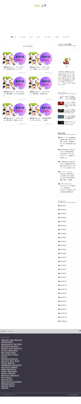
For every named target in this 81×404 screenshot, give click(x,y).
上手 (40, 5)
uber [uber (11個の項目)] (15, 344)
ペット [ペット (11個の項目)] (12, 361)
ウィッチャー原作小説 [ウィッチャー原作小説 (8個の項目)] (13, 350)
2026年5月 (63, 205)
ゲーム (38, 37)
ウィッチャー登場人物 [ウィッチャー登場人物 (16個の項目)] (6, 352)
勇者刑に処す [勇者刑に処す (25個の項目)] (15, 367)
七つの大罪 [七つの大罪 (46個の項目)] (4, 363)
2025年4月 (63, 225)
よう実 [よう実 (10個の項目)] (12, 348)
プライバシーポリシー (8, 394)
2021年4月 (63, 269)
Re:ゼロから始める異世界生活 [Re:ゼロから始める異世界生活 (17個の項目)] (7, 342)
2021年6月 (63, 261)
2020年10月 (63, 289)
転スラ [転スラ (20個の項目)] (4, 377)
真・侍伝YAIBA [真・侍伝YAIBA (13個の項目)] (12, 373)
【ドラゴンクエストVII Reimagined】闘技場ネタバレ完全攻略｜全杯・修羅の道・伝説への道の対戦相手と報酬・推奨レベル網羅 (67, 175)
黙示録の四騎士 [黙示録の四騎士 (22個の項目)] (5, 388)
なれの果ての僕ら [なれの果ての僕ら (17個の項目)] (15, 346)
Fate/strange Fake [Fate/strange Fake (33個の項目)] (5, 340)
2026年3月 (63, 213)
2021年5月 (63, 265)
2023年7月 (63, 241)
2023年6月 (63, 245)
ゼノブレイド (66, 37)
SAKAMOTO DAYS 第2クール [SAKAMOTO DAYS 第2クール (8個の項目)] (7, 344)
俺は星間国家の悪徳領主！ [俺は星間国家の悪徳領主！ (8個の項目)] (7, 365)
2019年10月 (63, 321)
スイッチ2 (22, 37)
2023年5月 (63, 249)
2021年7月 (63, 257)
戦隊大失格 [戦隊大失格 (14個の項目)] (4, 371)
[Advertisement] (40, 23)
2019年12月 (63, 313)
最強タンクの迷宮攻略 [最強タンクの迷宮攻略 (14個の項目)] (12, 371)
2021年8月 (63, 253)
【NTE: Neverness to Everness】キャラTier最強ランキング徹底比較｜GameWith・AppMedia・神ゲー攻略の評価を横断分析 (68, 188)
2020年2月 (63, 305)
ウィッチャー (47, 37)
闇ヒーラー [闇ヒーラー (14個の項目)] (12, 386)
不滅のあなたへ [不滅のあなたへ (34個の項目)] (11, 363)
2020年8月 (63, 293)
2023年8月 (63, 237)
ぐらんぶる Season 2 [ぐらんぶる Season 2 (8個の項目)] (6, 346)
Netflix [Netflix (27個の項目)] (12, 340)
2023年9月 (63, 233)
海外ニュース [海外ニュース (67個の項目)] (5, 373)
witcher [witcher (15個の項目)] (20, 344)
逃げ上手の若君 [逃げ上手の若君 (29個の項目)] (5, 386)
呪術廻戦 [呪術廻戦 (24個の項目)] (4, 369)
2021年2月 (63, 277)
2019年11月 (63, 317)
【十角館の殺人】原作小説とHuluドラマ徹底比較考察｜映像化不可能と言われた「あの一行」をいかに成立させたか (68, 164)
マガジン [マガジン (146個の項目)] (17, 361)
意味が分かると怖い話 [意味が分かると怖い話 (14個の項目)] (12, 369)
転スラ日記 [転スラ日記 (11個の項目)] (9, 377)
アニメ (31, 37)
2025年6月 (63, 217)
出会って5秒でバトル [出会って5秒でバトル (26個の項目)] (17, 365)
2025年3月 (63, 229)
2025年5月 (63, 221)
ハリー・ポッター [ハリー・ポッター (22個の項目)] (6, 361)
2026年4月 (63, 209)
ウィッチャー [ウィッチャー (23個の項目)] (5, 350)
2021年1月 (63, 281)
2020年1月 (63, 309)
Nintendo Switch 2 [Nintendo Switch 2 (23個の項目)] (19, 340)
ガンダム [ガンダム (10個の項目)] (14, 352)
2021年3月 (63, 273)
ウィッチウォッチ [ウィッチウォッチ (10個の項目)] (18, 348)
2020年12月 (63, 285)
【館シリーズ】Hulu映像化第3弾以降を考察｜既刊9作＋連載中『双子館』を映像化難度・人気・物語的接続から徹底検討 (68, 141)
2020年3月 (63, 301)
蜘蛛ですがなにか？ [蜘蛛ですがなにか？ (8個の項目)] (15, 375)
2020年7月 (63, 297)
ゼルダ (57, 37)
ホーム (13, 37)
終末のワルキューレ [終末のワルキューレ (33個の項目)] (6, 375)
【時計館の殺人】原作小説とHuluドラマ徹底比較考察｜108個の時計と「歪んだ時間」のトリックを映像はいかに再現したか (67, 153)
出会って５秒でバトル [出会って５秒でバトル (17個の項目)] (6, 367)
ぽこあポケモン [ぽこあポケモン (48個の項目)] (5, 348)
